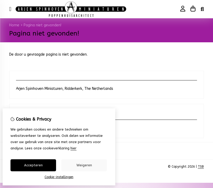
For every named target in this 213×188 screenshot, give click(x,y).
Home (14, 25)
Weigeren (84, 165)
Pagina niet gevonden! (42, 25)
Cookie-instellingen (59, 177)
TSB (201, 166)
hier (73, 148)
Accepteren (33, 165)
